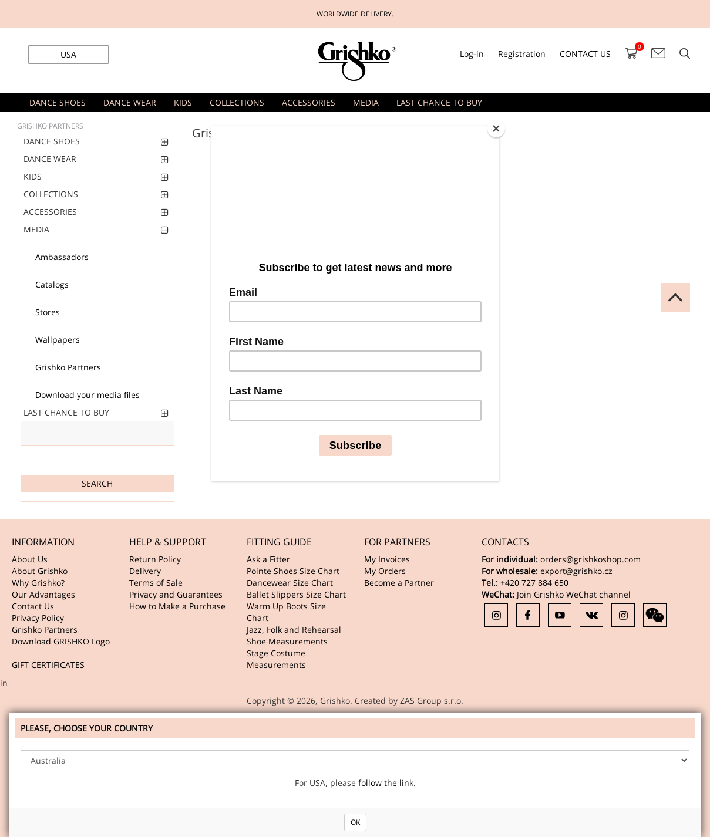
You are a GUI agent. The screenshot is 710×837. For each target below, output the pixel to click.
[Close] (496, 128)
